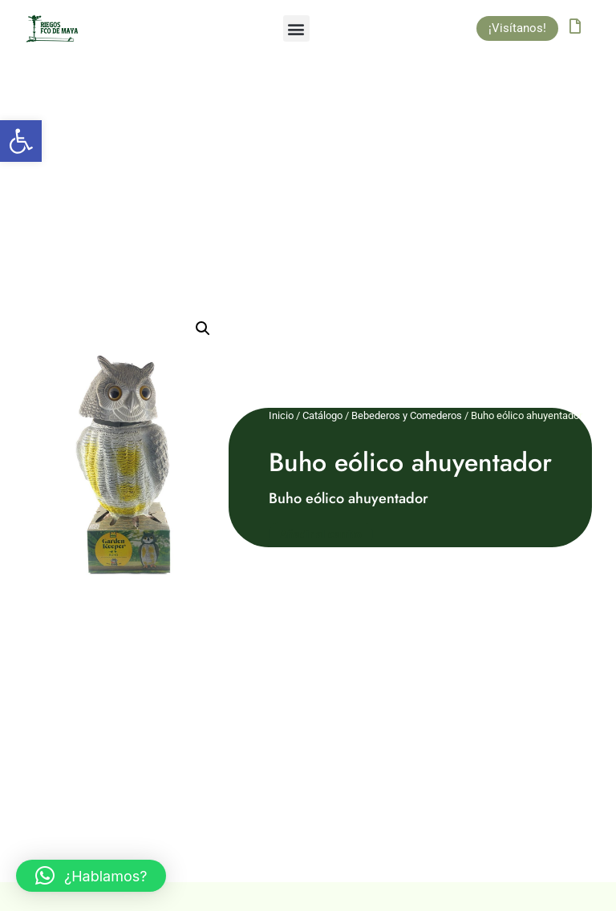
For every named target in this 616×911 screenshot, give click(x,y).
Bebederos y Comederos (406, 415)
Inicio (281, 415)
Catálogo (322, 415)
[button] (21, 141)
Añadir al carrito (321, 534)
